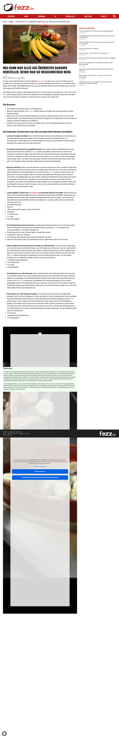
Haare (72, 299)
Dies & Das (88, 16)
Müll (4, 94)
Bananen (41, 81)
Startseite (11, 16)
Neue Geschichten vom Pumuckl (89, 48)
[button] (114, 16)
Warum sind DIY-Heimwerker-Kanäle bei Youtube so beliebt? (97, 58)
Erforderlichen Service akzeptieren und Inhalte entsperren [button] (40, 477)
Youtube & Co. (70, 16)
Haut (11, 255)
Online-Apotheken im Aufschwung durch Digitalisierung (96, 31)
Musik (26, 16)
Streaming (41, 16)
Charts (104, 16)
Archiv (11, 21)
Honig (22, 281)
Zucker (51, 172)
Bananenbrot (33, 193)
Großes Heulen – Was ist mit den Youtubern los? (93, 53)
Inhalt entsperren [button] (40, 471)
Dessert (34, 152)
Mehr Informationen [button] (40, 466)
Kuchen (30, 111)
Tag (55, 227)
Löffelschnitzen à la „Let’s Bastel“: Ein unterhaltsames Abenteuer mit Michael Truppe (95, 82)
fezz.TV (5, 21)
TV (55, 16)
